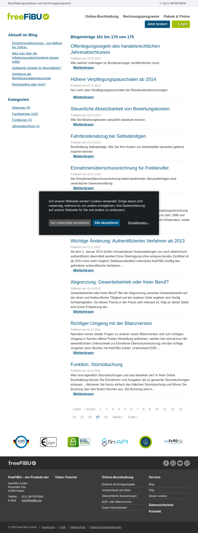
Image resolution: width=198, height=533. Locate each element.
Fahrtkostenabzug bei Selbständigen (108, 136)
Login (181, 24)
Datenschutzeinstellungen (105, 527)
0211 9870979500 (174, 3)
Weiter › (118, 417)
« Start (76, 409)
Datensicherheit (161, 505)
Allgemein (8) (21, 107)
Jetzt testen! (157, 24)
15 (82, 417)
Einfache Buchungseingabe (118, 484)
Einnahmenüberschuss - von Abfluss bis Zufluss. (37, 45)
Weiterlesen (83, 68)
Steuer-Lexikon (158, 496)
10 (157, 409)
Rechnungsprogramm (141, 16)
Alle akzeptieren (106, 222)
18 (105, 417)
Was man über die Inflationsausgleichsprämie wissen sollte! (35, 57)
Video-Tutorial (66, 477)
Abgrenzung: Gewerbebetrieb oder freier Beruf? (120, 282)
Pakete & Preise (177, 16)
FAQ (151, 490)
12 (172, 409)
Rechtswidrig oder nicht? (29, 84)
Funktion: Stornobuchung (96, 364)
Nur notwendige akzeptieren (70, 222)
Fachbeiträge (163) (25, 114)
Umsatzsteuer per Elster (116, 490)
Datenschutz (77, 527)
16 (90, 417)
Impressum (48, 527)
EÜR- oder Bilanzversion (116, 501)
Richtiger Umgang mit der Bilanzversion (111, 323)
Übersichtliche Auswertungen (119, 496)
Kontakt (155, 511)
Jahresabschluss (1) (26, 126)
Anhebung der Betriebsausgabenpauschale (31, 76)
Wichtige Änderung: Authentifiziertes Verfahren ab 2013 (128, 240)
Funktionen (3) (22, 120)
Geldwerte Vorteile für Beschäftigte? (36, 68)
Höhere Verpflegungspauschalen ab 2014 (113, 79)
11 (164, 409)
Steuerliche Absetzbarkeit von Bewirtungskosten (120, 108)
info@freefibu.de (32, 500)
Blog (151, 484)
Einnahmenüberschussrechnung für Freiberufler (120, 167)
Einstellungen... (138, 222)
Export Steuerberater (114, 507)
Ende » (133, 417)
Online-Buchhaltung (102, 16)
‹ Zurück (90, 409)
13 (180, 409)
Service (155, 477)
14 (74, 417)
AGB (63, 527)
